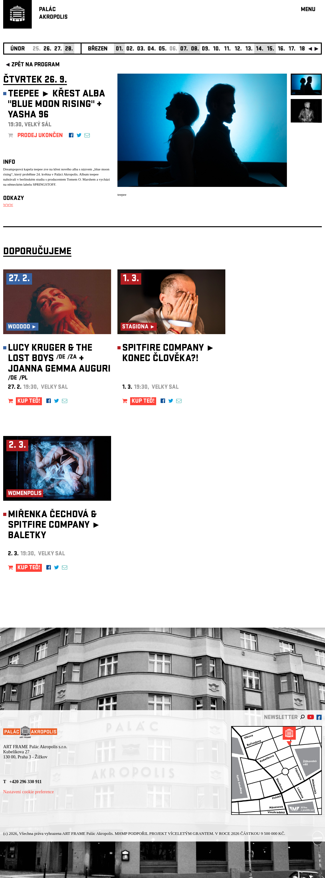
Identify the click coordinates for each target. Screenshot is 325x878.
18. (303, 49)
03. (141, 49)
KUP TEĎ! (28, 401)
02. (130, 49)
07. (184, 49)
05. (163, 49)
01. (119, 49)
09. (206, 49)
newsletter (281, 718)
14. (259, 49)
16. (281, 49)
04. (152, 49)
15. (270, 49)
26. (47, 49)
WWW (8, 205)
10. (216, 49)
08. (195, 49)
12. (238, 49)
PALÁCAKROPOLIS (53, 13)
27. (58, 49)
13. (249, 49)
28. (69, 49)
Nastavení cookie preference (28, 791)
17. (292, 49)
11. (227, 49)
